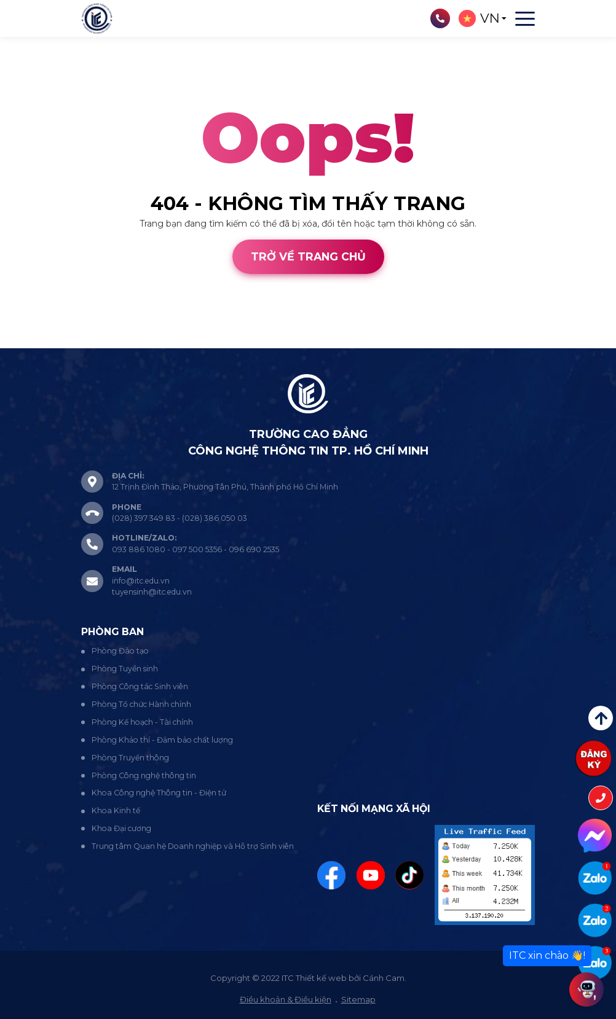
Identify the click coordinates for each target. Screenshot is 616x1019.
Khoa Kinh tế (116, 810)
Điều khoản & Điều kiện (285, 999)
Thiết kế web (27, 341)
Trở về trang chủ (308, 256)
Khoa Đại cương (121, 828)
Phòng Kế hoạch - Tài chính (142, 722)
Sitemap (358, 999)
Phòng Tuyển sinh (125, 668)
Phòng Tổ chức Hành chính (141, 704)
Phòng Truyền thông (130, 757)
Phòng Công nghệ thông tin (144, 775)
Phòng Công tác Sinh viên (140, 686)
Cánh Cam (94, 341)
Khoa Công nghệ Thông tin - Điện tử (159, 792)
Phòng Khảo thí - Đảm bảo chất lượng (162, 739)
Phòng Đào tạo (120, 650)
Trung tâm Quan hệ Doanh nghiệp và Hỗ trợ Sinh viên (193, 846)
